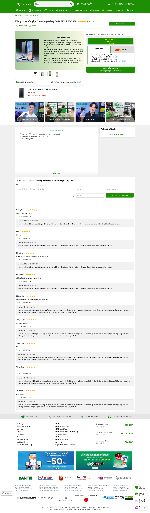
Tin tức (19, 431)
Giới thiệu (20, 429)
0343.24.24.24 (126, 433)
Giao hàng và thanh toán (25, 437)
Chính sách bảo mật (61, 437)
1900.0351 (128, 425)
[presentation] (33, 203)
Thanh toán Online (61, 434)
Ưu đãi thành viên (22, 442)
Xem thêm (56, 173)
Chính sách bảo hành (62, 426)
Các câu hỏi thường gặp (24, 444)
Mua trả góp (59, 442)
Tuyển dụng (20, 434)
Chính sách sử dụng (61, 439)
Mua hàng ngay (111, 69)
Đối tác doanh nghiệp (23, 426)
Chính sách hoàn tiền (62, 423)
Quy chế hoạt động (23, 439)
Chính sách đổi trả (61, 429)
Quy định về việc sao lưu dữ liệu (65, 444)
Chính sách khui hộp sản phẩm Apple (67, 431)
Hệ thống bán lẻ (22, 423)
